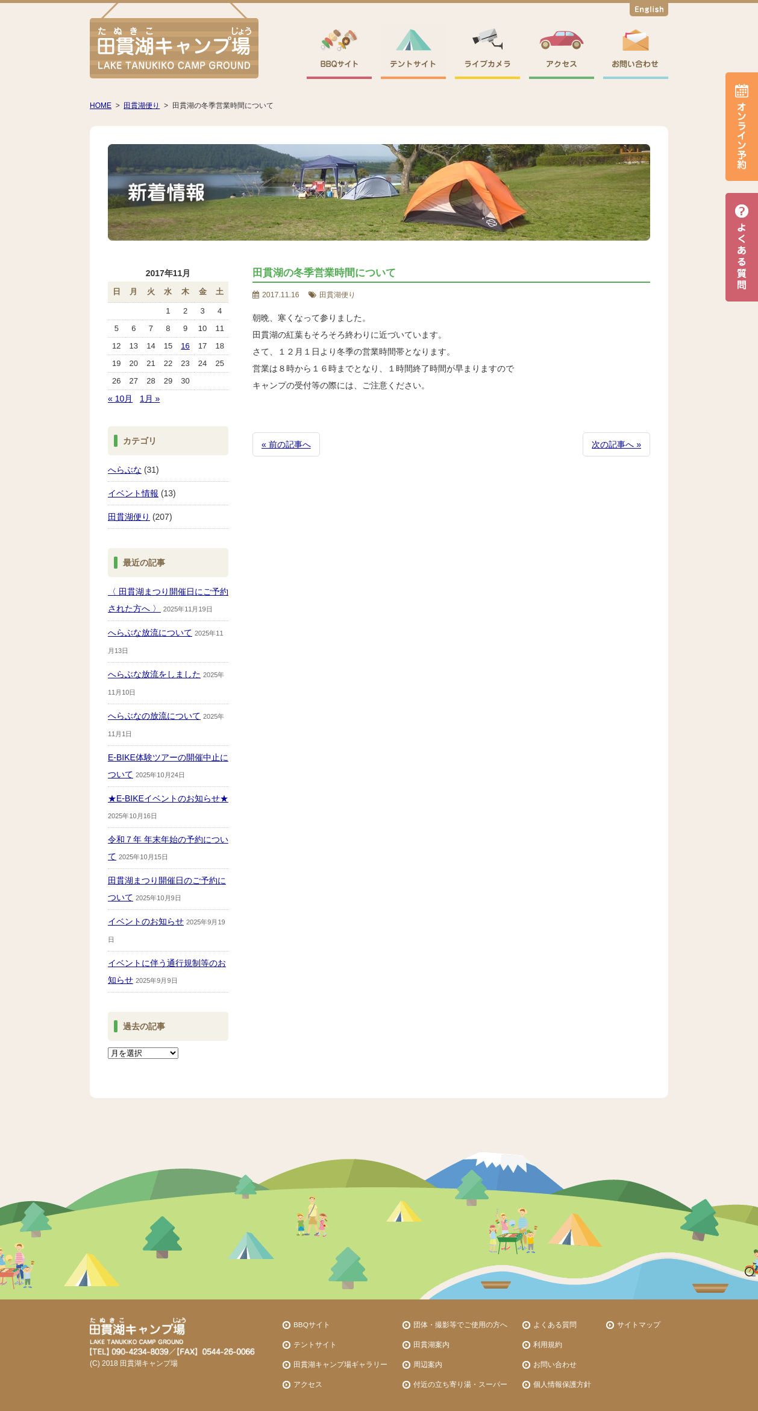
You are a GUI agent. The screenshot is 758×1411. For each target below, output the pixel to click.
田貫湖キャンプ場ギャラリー (340, 1364)
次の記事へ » (616, 444)
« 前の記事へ (286, 444)
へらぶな (125, 470)
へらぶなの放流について (154, 716)
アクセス (307, 1384)
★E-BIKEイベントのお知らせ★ (168, 798)
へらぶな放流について (150, 632)
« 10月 (120, 398)
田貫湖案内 (431, 1344)
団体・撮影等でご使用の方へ (460, 1324)
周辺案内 (427, 1364)
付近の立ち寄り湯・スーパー (460, 1384)
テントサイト (315, 1344)
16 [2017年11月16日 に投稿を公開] (185, 345)
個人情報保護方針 (562, 1384)
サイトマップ (638, 1324)
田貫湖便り (129, 517)
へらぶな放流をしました (154, 674)
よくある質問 (555, 1324)
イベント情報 (133, 493)
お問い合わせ (555, 1364)
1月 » (150, 398)
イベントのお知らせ (146, 921)
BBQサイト (311, 1324)
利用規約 (547, 1344)
